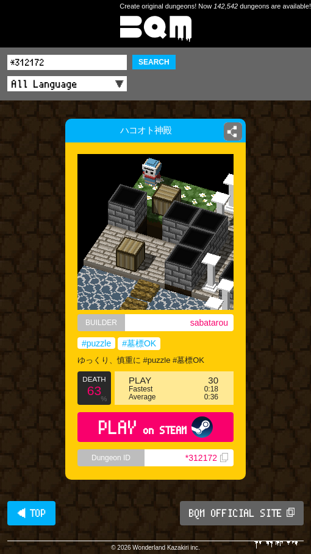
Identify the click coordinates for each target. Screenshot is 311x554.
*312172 (206, 458)
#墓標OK (139, 343)
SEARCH (154, 62)
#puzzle (96, 343)
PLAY (156, 427)
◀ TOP (31, 513)
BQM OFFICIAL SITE (242, 513)
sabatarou (209, 323)
